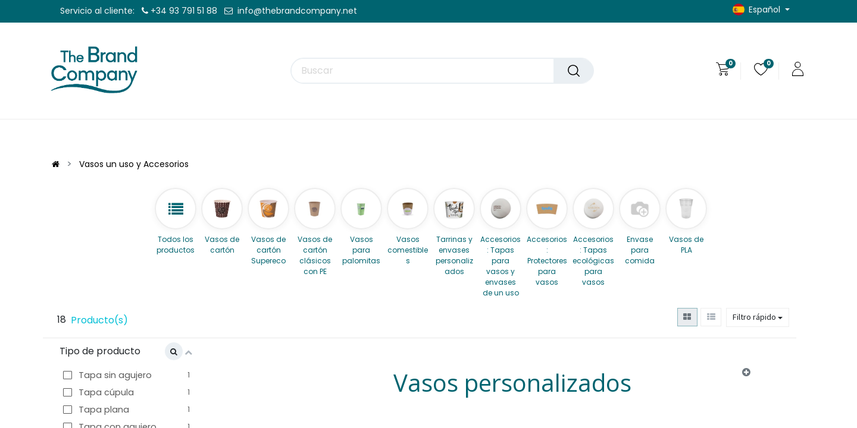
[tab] (513, 385)
